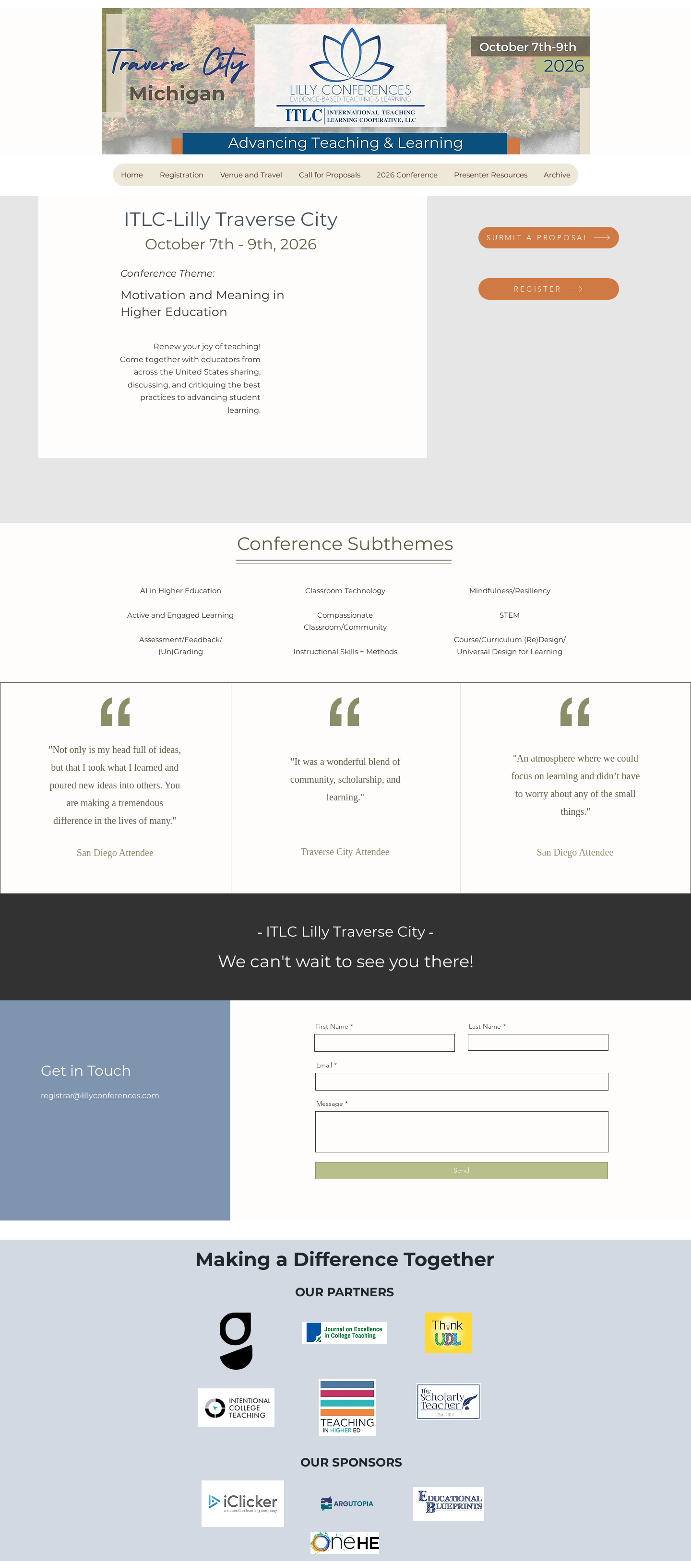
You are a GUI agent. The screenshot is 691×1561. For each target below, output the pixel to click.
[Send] (461, 1170)
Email (324, 1065)
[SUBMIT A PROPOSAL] (548, 237)
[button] (181, 175)
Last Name (485, 1026)
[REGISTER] (548, 289)
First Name (331, 1026)
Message (329, 1103)
